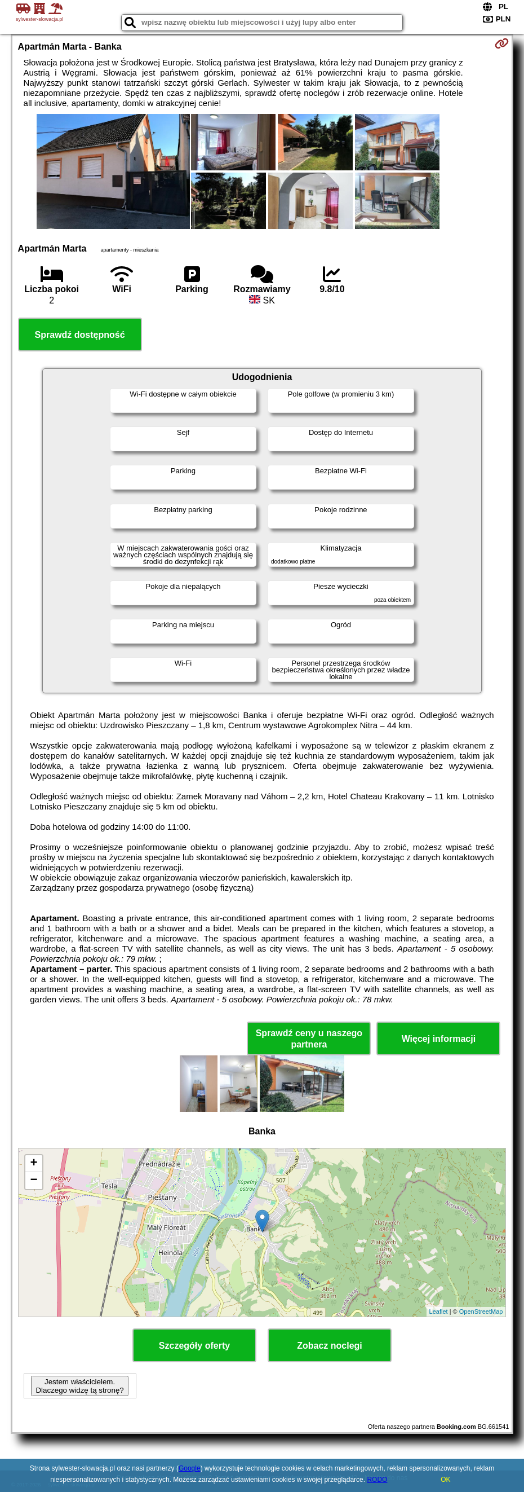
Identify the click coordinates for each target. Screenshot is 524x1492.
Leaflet (438, 1311)
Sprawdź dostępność (80, 335)
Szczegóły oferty (194, 1345)
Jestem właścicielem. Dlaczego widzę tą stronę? (79, 1385)
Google (190, 1468)
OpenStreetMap (481, 1311)
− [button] (33, 1180)
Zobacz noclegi (329, 1345)
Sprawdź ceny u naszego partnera (309, 1038)
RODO (377, 1480)
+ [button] (33, 1163)
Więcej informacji (439, 1039)
